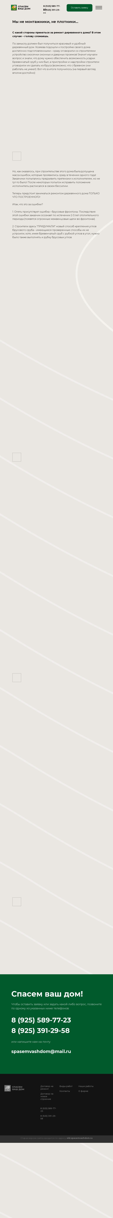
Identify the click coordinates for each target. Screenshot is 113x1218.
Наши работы (85, 1086)
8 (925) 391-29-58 (40, 1030)
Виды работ (66, 1086)
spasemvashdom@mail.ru (41, 1051)
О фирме (83, 1091)
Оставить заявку (79, 7)
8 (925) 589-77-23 (41, 1020)
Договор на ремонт (46, 1087)
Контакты (64, 1091)
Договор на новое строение (46, 1096)
